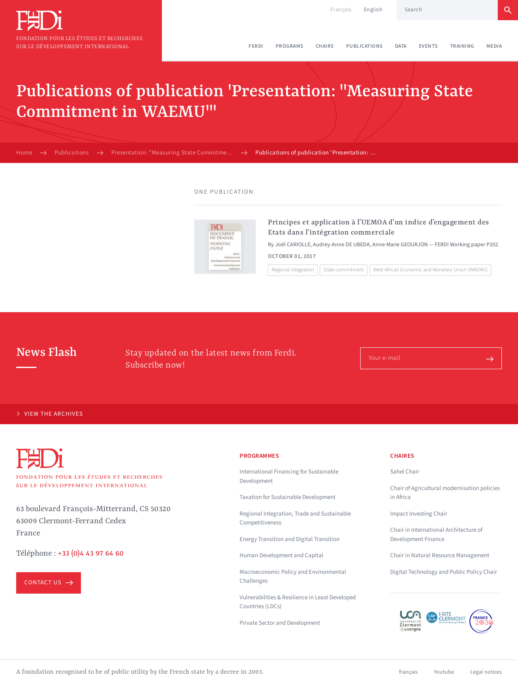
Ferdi (255, 46)
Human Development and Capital (281, 555)
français (408, 672)
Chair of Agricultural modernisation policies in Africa (445, 493)
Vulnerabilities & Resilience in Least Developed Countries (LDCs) (298, 602)
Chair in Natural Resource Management (439, 555)
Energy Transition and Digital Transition (290, 539)
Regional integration (293, 269)
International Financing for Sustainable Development (289, 476)
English (373, 10)
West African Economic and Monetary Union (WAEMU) (430, 269)
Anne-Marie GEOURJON (400, 245)
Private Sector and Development (280, 623)
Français (341, 10)
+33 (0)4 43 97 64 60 (91, 553)
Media (494, 46)
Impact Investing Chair (418, 514)
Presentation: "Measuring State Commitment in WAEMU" (172, 153)
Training (462, 46)
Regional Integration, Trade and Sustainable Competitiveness (295, 518)
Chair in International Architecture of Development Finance (436, 534)
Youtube (444, 672)
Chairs (325, 46)
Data (401, 46)
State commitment (343, 269)
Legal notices (486, 672)
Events (428, 46)
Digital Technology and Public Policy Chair (443, 572)
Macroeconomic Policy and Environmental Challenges (293, 577)
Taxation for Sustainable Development (287, 497)
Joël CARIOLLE (292, 245)
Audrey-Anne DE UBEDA (341, 245)
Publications (364, 46)
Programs (290, 46)
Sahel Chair (404, 471)
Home (24, 153)
